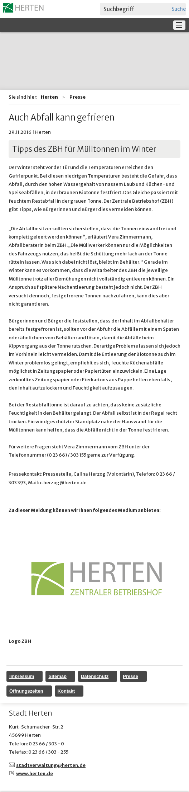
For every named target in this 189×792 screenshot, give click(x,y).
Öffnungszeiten (26, 691)
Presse (130, 676)
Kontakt (66, 691)
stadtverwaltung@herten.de (51, 765)
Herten (49, 97)
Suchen (178, 9)
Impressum (21, 676)
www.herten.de (34, 773)
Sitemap (57, 676)
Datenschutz (94, 676)
